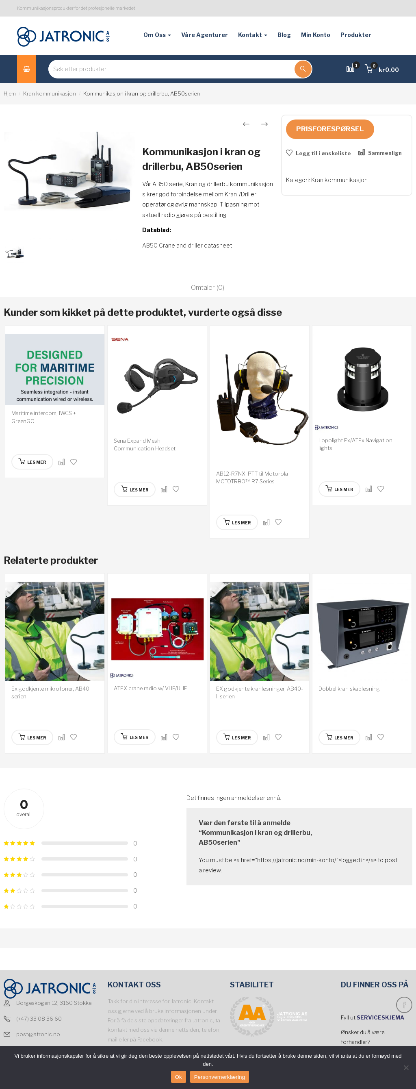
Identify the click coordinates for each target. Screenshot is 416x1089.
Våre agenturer (204, 34)
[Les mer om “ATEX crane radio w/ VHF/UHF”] (135, 737)
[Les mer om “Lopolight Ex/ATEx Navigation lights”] (339, 489)
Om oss (157, 34)
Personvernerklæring (219, 1077)
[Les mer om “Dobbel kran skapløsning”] (339, 737)
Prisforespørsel (330, 129)
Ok (178, 1077)
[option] (69, 177)
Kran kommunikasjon (49, 93)
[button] (382, 69)
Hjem (10, 93)
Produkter (355, 34)
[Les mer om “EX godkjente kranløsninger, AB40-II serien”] (237, 737)
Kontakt (252, 34)
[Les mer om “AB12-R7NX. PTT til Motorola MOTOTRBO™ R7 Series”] (237, 522)
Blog (284, 34)
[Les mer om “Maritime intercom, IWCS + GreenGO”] (32, 462)
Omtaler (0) (207, 287)
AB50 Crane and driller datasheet (187, 245)
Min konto (315, 34)
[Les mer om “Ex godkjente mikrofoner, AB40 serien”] (32, 737)
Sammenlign (385, 153)
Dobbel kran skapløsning (349, 688)
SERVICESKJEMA (381, 1017)
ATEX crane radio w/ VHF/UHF (150, 688)
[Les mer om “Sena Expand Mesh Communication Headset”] (135, 489)
